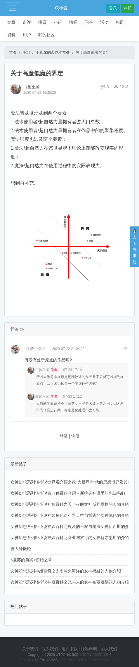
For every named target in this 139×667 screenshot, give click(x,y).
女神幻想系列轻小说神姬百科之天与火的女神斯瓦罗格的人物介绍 (70, 504)
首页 (13, 52)
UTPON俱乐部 (67, 655)
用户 (27, 34)
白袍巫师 (31, 86)
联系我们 (50, 649)
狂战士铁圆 (36, 348)
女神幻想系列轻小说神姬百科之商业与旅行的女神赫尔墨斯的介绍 (70, 537)
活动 (104, 22)
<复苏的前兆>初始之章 (31, 559)
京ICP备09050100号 (95, 655)
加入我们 (109, 649)
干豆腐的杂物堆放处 (53, 52)
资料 (11, 34)
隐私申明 (89, 649)
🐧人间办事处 (134, 246)
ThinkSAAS (49, 660)
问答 (89, 22)
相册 (120, 22)
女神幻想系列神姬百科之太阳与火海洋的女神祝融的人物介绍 (66, 571)
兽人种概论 (21, 548)
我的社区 (46, 34)
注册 (128, 8)
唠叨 (73, 22)
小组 (58, 22)
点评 (27, 22)
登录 (113, 8)
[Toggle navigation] (13, 8)
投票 (42, 22)
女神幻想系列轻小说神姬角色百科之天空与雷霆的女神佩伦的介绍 (70, 515)
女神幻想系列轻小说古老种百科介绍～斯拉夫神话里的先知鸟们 (68, 493)
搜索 (61, 8)
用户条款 (69, 649)
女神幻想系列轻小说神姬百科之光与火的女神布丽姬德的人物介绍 (70, 582)
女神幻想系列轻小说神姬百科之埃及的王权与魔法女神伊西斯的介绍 (72, 526)
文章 (11, 22)
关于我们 (30, 649)
